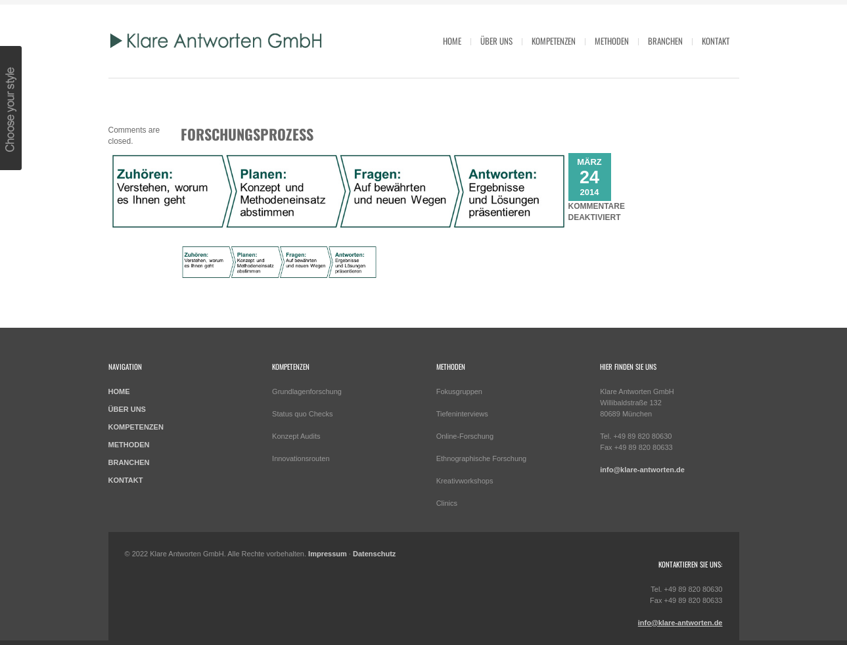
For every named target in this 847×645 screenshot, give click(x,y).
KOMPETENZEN (136, 427)
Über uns (496, 40)
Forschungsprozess (247, 134)
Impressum (327, 554)
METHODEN (129, 445)
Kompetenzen (554, 40)
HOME (452, 40)
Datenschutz (374, 554)
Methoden (612, 40)
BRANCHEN (129, 462)
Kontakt (715, 40)
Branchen (665, 40)
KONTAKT (125, 480)
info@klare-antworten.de (642, 470)
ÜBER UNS (127, 409)
